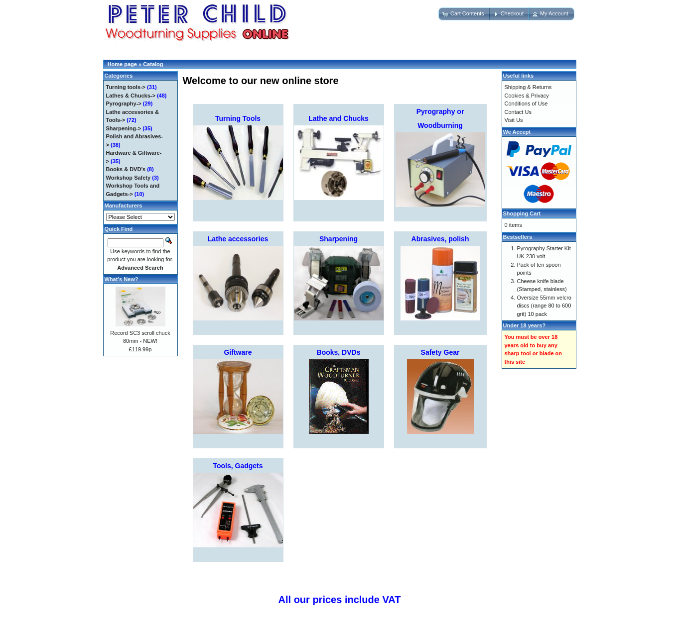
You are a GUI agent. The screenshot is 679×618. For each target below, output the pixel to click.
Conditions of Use (526, 103)
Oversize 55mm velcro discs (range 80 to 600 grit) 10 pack (544, 306)
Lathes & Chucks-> (130, 96)
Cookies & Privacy (527, 96)
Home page (122, 64)
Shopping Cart (522, 213)
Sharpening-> (123, 128)
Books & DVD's (126, 169)
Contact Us (518, 112)
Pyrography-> (123, 103)
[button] (464, 13)
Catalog (153, 64)
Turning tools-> (126, 87)
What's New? (121, 279)
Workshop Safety (128, 178)
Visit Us (514, 120)
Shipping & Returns (528, 87)
